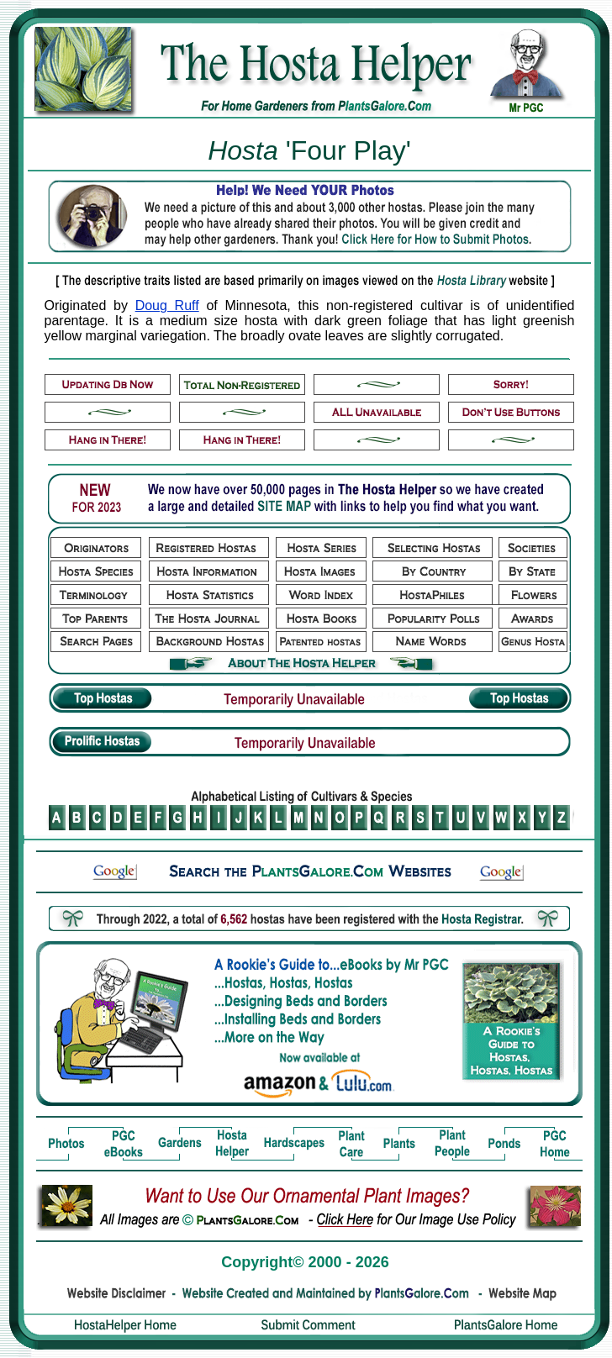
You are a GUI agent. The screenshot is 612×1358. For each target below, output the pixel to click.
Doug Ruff (167, 305)
